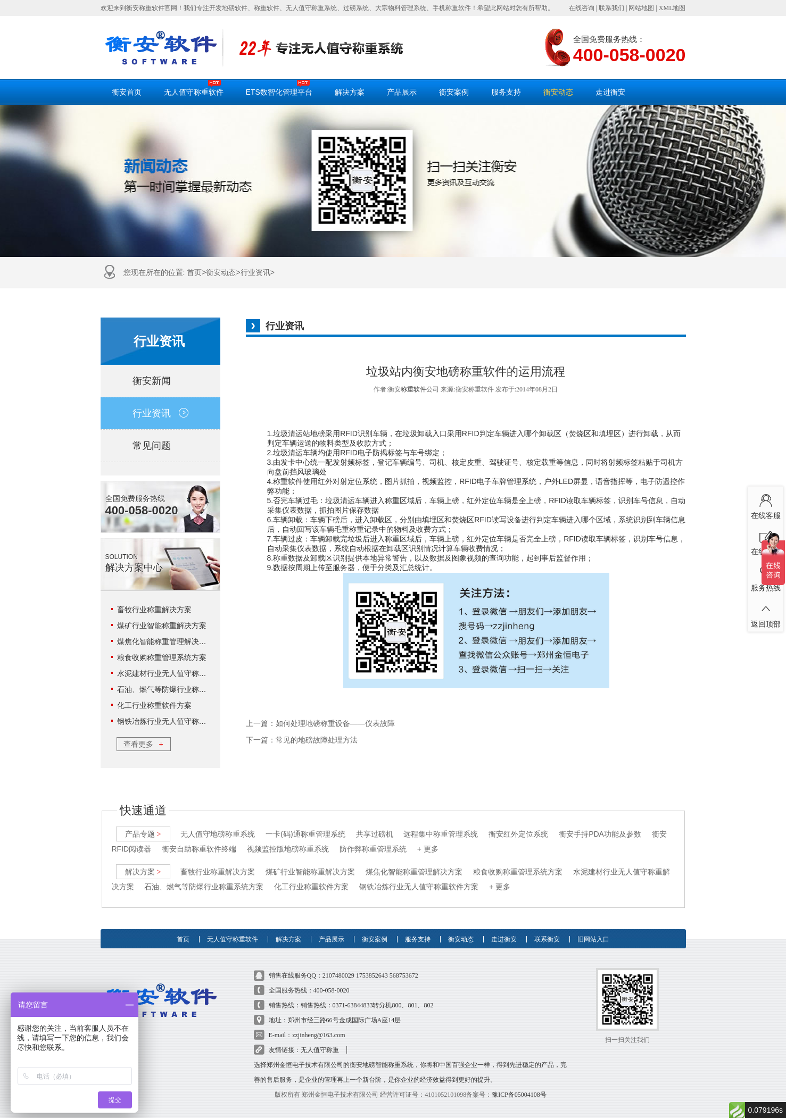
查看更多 (143, 744)
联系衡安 (547, 939)
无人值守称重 (320, 1050)
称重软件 (413, 389)
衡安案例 (454, 92)
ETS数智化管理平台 (279, 87)
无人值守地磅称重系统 (217, 834)
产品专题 (143, 834)
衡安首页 (127, 92)
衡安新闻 (160, 381)
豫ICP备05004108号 (519, 1094)
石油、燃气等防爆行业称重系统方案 (176, 689)
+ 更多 (427, 849)
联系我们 (611, 8)
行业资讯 (255, 272)
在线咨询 (581, 8)
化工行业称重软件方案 (154, 705)
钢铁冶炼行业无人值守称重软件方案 (176, 721)
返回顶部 (765, 613)
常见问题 (160, 445)
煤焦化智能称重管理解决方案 (165, 641)
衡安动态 (558, 92)
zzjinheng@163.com (318, 1035)
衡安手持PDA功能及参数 (600, 834)
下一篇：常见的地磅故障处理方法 (302, 740)
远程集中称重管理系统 (440, 834)
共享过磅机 (374, 834)
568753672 (404, 975)
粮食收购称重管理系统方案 (161, 657)
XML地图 (672, 8)
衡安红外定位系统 (518, 834)
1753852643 (372, 975)
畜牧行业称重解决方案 (154, 609)
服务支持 (506, 92)
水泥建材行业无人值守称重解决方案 (176, 673)
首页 (194, 272)
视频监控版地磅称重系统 (288, 849)
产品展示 (402, 92)
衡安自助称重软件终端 (199, 849)
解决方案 (350, 92)
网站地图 (641, 8)
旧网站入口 (593, 939)
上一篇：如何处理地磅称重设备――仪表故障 (320, 724)
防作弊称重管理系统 (373, 849)
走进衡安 (610, 92)
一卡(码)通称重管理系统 (305, 834)
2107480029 (338, 975)
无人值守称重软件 (194, 87)
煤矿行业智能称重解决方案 (161, 625)
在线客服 (765, 505)
